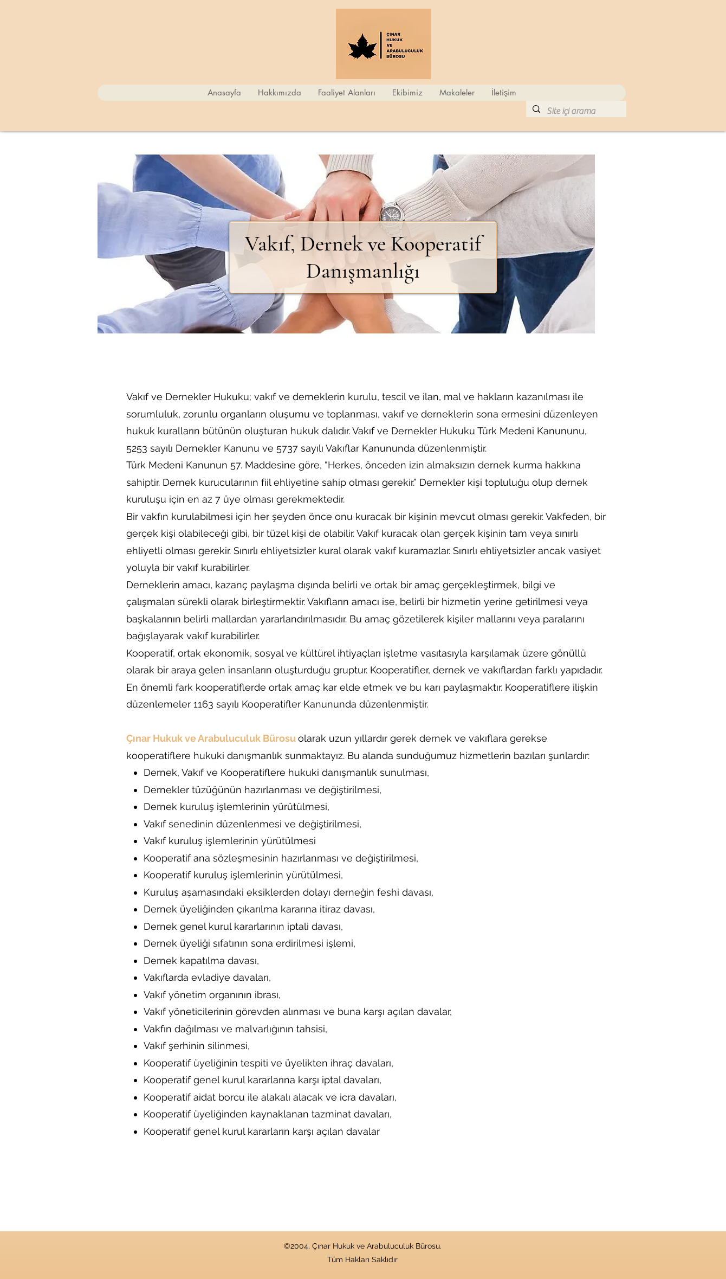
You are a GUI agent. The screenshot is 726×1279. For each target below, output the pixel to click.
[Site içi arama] (575, 111)
